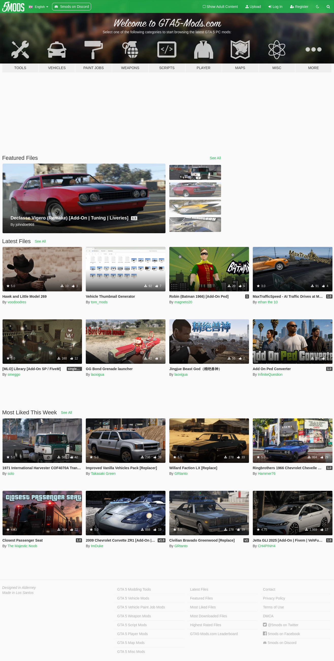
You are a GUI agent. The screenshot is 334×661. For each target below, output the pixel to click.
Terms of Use (273, 607)
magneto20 (183, 302)
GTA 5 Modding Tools (134, 589)
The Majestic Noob (22, 546)
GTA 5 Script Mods (132, 625)
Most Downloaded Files (208, 616)
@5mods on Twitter (280, 625)
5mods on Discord (279, 643)
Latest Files (199, 589)
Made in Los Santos (18, 593)
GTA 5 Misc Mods (131, 652)
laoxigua (97, 374)
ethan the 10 (268, 302)
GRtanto (181, 473)
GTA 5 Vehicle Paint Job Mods (141, 607)
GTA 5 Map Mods (131, 643)
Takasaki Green (103, 473)
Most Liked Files (203, 607)
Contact (269, 589)
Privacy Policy (274, 598)
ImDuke (97, 546)
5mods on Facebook (281, 634)
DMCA (268, 616)
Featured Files (201, 598)
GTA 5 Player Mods (132, 634)
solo (11, 473)
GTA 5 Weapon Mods (134, 616)
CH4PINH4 (266, 546)
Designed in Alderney (19, 588)
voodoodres (17, 302)
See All (215, 158)
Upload (253, 7)
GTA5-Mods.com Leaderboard (214, 634)
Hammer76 (266, 473)
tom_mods (99, 302)
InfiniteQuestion (270, 374)
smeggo (14, 374)
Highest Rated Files (205, 625)
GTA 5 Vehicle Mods (133, 598)
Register (299, 7)
